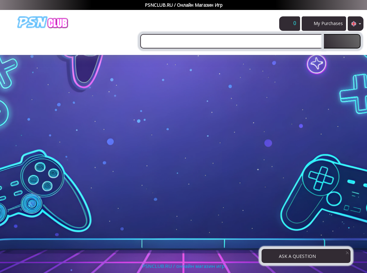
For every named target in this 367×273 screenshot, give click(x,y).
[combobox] (232, 41)
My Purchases (329, 25)
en (355, 23)
